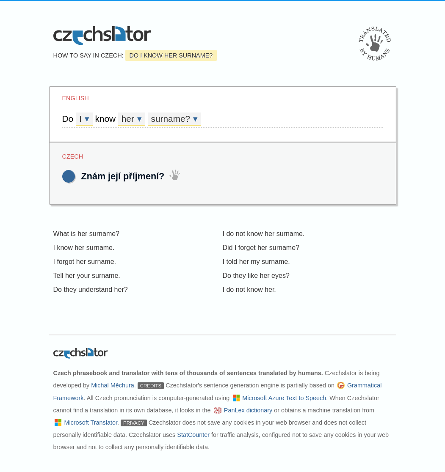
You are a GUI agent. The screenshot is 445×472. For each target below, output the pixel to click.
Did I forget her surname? (261, 247)
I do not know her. (249, 289)
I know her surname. (84, 247)
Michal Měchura (112, 385)
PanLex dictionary (248, 410)
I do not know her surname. (264, 233)
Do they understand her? (90, 289)
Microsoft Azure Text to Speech (284, 398)
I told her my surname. (256, 261)
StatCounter (193, 434)
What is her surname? (86, 233)
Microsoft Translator (90, 422)
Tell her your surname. (86, 275)
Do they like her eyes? (256, 275)
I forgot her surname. (84, 261)
